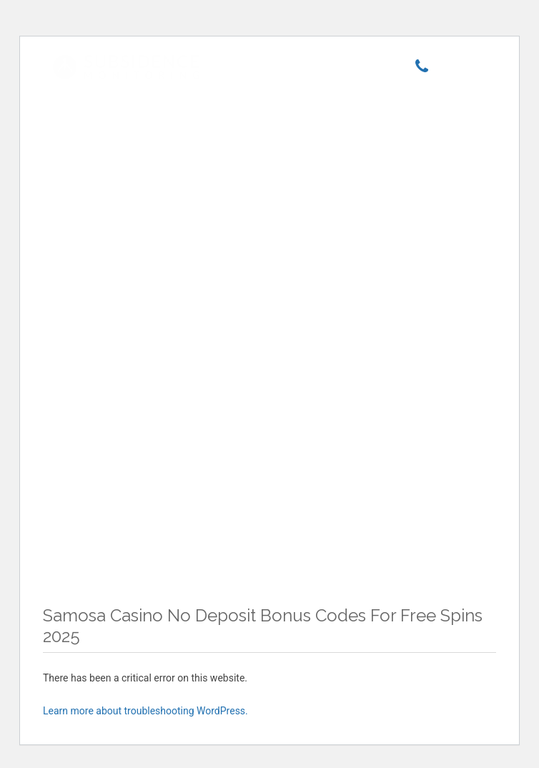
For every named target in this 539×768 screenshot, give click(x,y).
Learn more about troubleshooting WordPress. (145, 711)
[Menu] (462, 69)
